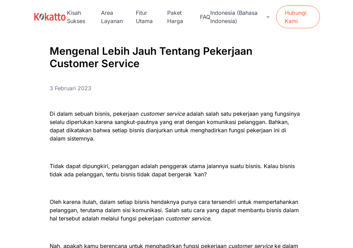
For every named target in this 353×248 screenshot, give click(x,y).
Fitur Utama (144, 16)
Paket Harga (175, 16)
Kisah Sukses (76, 16)
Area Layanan (112, 16)
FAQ (205, 16)
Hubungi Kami (295, 16)
